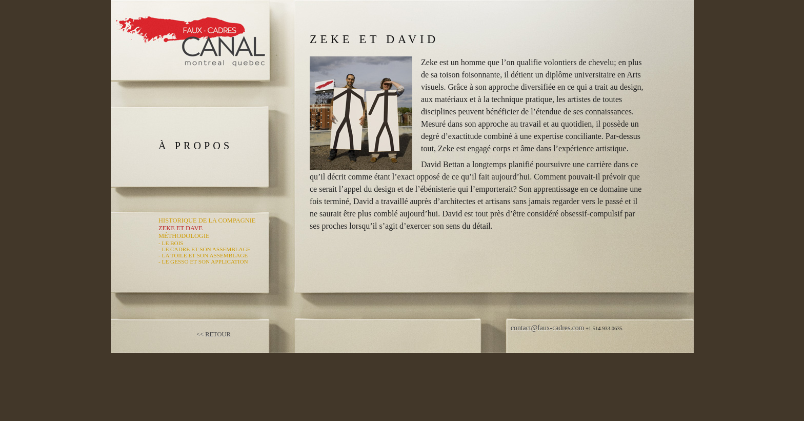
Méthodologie (184, 235)
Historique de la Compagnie (206, 220)
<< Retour (213, 334)
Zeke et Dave (180, 228)
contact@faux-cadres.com (547, 328)
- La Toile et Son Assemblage (203, 255)
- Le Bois (171, 243)
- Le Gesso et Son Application (203, 261)
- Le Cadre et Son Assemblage (204, 249)
